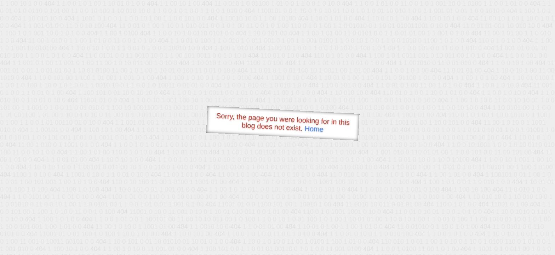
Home (314, 128)
